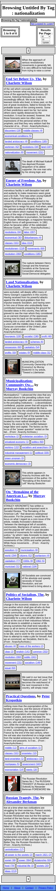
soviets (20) (43, 865)
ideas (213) (11, 871)
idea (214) (27, 243)
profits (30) (10, 352)
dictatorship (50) (42, 860)
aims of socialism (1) (30, 748)
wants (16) (31, 769)
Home (6, 888)
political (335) (42, 453)
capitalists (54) (32, 347)
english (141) (23, 651)
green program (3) (14, 458)
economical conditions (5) (18, 136)
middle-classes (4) (33, 130)
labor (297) (29, 232)
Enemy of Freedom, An (23, 180)
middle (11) (11, 748)
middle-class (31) (42, 352)
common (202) (40, 651)
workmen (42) (12, 147)
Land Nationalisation (22, 282)
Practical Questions (20, 696)
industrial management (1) (18, 453)
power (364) (25, 860)
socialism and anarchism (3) (36, 447)
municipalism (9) (29, 550)
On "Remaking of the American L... (22, 494)
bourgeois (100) (13, 336)
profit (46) (47, 336)
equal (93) (10, 668)
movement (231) (35, 152)
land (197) (46, 147)
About (17, 888)
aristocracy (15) (35, 758)
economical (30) (13, 237)
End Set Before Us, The (23, 79)
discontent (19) (13, 130)
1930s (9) (28, 561)
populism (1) (11, 550)
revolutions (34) (30, 147)
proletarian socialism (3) (34, 436)
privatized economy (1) (17, 442)
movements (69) (35, 248)
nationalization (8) (14, 152)
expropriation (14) (14, 769)
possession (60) (13, 347)
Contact (29, 888)
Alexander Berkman (21, 802)
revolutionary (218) (15, 248)
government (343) (31, 764)
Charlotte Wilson (19, 83)
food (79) (9, 865)
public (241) (30, 657)
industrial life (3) (25, 865)
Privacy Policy (46, 888)
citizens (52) (26, 555)
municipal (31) (12, 566)
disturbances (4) (33, 237)
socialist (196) (31, 336)
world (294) (11, 555)
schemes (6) (36, 342)
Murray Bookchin (19, 389)
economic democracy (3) (18, 463)
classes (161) (12, 243)
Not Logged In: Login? (42, 24)
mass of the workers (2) (31, 646)
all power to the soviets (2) (19, 855)
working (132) (12, 447)
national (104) (29, 566)
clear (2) (9, 651)
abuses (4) (10, 646)
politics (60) (38, 442)
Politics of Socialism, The (25, 594)
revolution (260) (13, 254)
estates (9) (24, 352)
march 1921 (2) (43, 855)
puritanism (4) (42, 555)
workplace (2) (12, 436)
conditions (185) (38, 141)
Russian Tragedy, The (22, 798)
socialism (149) (33, 662)
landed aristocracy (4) (16, 141)
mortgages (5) (12, 764)
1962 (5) (40, 561)
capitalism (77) (12, 561)
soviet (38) (10, 860)
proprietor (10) (29, 753)
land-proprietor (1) (14, 758)
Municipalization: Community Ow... (19, 383)
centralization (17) (14, 849)
